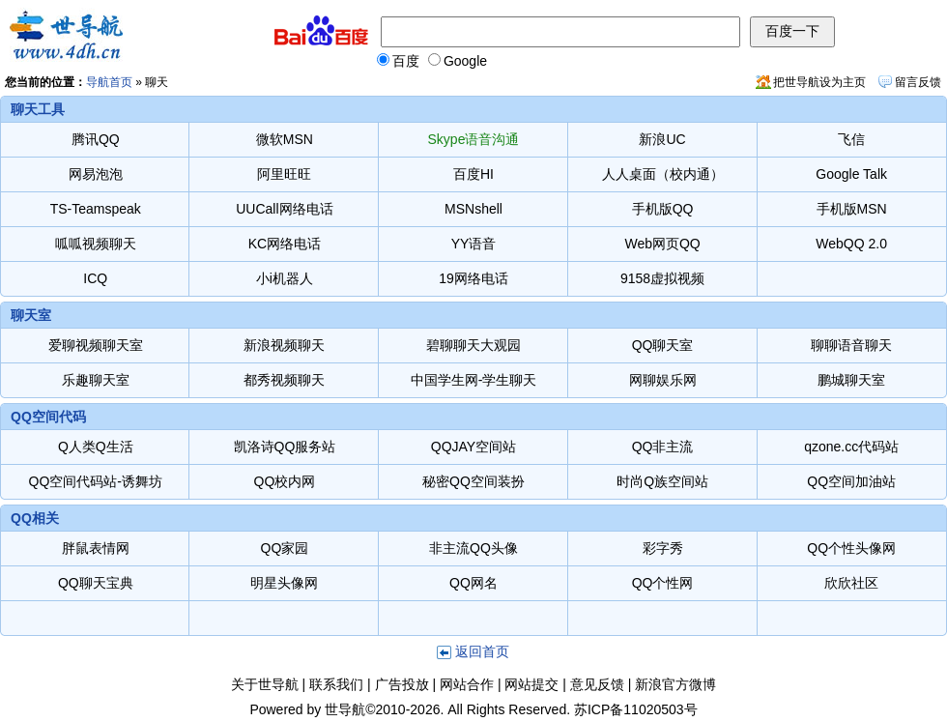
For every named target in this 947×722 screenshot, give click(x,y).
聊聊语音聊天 (851, 345)
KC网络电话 (284, 243)
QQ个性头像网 (851, 548)
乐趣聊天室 (102, 380)
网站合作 (467, 684)
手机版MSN (852, 209)
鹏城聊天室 (851, 380)
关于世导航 (265, 684)
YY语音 (474, 243)
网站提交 (531, 684)
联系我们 (336, 684)
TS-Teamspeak (95, 209)
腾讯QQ (96, 139)
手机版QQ (663, 209)
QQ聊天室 (663, 345)
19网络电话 (473, 278)
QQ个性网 (663, 583)
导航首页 (109, 82)
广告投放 (402, 684)
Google (457, 61)
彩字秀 (663, 548)
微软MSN (284, 139)
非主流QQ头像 (473, 548)
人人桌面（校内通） (663, 174)
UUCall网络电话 (284, 209)
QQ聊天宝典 (95, 583)
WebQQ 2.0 (851, 243)
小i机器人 (284, 278)
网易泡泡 (96, 174)
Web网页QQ (662, 243)
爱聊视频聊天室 (95, 345)
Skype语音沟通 (474, 139)
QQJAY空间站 (473, 446)
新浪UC (662, 139)
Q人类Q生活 (95, 446)
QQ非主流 (663, 446)
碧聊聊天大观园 (473, 345)
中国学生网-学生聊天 (474, 380)
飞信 (851, 139)
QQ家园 (285, 548)
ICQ (95, 278)
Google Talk (851, 174)
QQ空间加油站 (851, 481)
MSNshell (473, 209)
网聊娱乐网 (663, 380)
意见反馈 (597, 684)
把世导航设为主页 (819, 82)
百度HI (473, 174)
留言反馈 (918, 82)
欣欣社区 (851, 583)
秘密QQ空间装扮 (473, 481)
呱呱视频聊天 (95, 243)
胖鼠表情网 (95, 548)
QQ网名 (473, 583)
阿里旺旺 (284, 174)
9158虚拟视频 (662, 278)
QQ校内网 (285, 481)
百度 (398, 61)
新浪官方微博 (675, 684)
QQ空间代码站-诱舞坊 (95, 481)
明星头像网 (284, 583)
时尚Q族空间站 (662, 481)
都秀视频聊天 (284, 380)
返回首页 (482, 651)
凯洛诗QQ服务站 (285, 446)
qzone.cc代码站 (851, 446)
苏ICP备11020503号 (636, 709)
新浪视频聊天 (284, 345)
